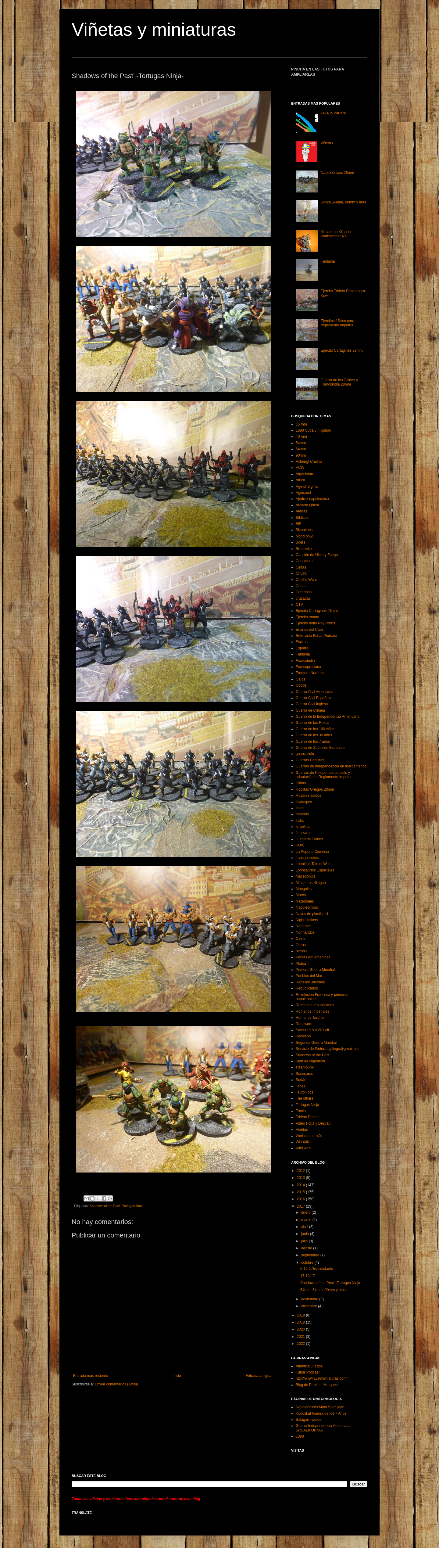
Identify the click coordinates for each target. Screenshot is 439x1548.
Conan (301, 586)
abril (305, 1227)
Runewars (304, 1024)
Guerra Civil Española (313, 698)
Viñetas (327, 143)
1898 (300, 1436)
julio (305, 1241)
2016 (301, 1199)
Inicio (177, 1376)
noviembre (310, 1299)
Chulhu (301, 573)
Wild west (303, 1148)
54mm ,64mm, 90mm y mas (343, 202)
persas (301, 951)
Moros (301, 895)
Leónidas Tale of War (313, 864)
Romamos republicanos (315, 1005)
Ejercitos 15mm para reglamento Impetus (337, 323)
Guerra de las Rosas (312, 722)
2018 (301, 1315)
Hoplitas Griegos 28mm (315, 789)
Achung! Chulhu (309, 461)
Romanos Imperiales (312, 1011)
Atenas (301, 511)
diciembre (309, 1306)
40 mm (301, 436)
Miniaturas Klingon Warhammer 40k (336, 234)
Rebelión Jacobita (310, 982)
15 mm (301, 424)
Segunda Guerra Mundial (316, 1042)
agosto (307, 1248)
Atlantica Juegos (309, 1366)
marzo (306, 1220)
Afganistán (304, 474)
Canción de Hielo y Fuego (317, 555)
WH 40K (302, 1142)
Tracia (301, 1111)
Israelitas (303, 826)
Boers (300, 542)
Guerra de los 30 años (314, 735)
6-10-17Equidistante (316, 1268)
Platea (301, 963)
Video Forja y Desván (313, 1123)
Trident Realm (307, 1117)
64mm (301, 449)
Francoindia (305, 661)
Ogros (301, 945)
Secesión (303, 1036)
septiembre (310, 1255)
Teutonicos (304, 1092)
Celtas (301, 567)
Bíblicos (302, 517)
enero (306, 1212)
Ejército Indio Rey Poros (315, 623)
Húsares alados (308, 795)
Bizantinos (304, 530)
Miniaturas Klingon (311, 883)
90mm (301, 455)
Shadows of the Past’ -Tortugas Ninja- (330, 1283)
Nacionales (305, 901)
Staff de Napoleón (310, 1061)
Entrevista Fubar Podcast (316, 636)
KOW (300, 845)
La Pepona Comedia (312, 851)
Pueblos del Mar (309, 976)
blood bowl (304, 536)
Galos (300, 679)
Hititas (301, 783)
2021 (301, 1336)
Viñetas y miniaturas (154, 29)
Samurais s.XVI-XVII (312, 1030)
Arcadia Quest (307, 505)
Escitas (302, 642)
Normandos (305, 932)
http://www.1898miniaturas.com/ (322, 1378)
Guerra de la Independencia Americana (327, 716)
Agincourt (303, 492)
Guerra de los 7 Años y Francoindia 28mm (339, 382)
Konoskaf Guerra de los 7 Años (321, 1413)
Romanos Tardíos (310, 1017)
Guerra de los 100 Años (315, 729)
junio (305, 1234)
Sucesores (304, 1074)
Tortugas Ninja (132, 1206)
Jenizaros (303, 833)
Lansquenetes (307, 858)
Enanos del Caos (309, 629)
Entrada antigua (258, 1376)
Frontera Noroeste (310, 673)
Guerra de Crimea (310, 710)
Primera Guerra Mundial (315, 970)
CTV (299, 604)
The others (304, 1098)
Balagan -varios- (309, 1419)
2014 (301, 1185)
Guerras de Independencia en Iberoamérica (331, 766)
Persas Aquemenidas (313, 957)
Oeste (300, 938)
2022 (301, 1343)
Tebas (300, 1086)
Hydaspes (304, 802)
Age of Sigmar (307, 486)
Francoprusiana (308, 667)
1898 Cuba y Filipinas (313, 430)
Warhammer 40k (309, 1136)
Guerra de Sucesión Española (320, 747)
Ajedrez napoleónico (312, 499)
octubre (307, 1262)
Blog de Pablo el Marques (316, 1385)
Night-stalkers (307, 920)
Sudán (301, 1080)
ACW (300, 467)
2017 (301, 1206)
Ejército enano (307, 617)
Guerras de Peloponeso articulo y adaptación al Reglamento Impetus (324, 774)
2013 (301, 1178)
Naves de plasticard (312, 914)
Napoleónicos (307, 907)
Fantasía (328, 261)
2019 (301, 1322)
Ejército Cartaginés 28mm (342, 350)
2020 (301, 1329)
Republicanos (307, 988)
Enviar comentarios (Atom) (116, 1384)
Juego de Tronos (309, 839)
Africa (300, 480)
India (300, 820)
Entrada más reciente (90, 1376)
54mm (301, 443)
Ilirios (300, 808)
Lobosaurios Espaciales (315, 870)
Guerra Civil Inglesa (312, 704)
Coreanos (304, 592)
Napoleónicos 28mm (337, 173)
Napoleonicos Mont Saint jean (320, 1407)
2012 (301, 1171)
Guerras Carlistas (310, 760)
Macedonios (306, 876)
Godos (301, 685)
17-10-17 (307, 1276)
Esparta (302, 648)
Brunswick (304, 549)
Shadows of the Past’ (105, 1206)
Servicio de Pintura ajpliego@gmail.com (328, 1049)
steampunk (305, 1067)
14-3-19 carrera (333, 113)
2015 (301, 1192)
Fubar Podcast (307, 1372)
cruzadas (303, 598)
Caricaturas (305, 561)
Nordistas (303, 926)
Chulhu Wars (306, 579)
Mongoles (304, 889)
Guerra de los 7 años (313, 741)
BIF (299, 524)
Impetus (302, 814)
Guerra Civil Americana (314, 692)
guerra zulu (305, 754)
